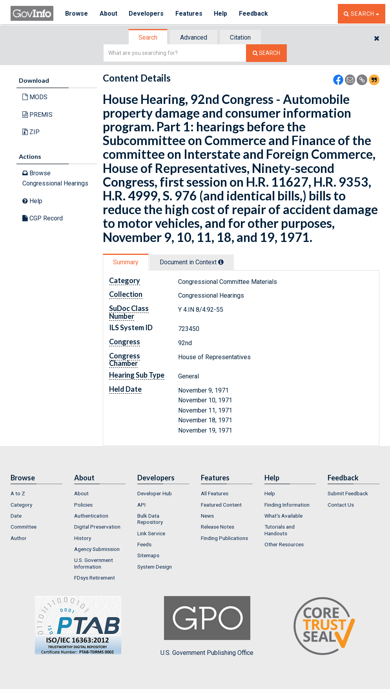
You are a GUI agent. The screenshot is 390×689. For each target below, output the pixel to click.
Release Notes (217, 527)
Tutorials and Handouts (279, 530)
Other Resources (284, 544)
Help (221, 13)
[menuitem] (36, 493)
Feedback (254, 13)
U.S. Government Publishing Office (206, 626)
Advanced (193, 37)
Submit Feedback (348, 493)
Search (148, 37)
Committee (23, 527)
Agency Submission (97, 549)
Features (189, 13)
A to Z (18, 493)
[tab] (148, 37)
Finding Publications (224, 538)
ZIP (31, 132)
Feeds (144, 544)
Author (19, 538)
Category (21, 505)
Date (16, 516)
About (108, 13)
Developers (146, 13)
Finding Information (287, 505)
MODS (34, 97)
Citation (240, 37)
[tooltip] (221, 262)
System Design (154, 567)
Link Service (151, 533)
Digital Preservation (97, 527)
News (207, 516)
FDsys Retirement (94, 577)
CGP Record (42, 218)
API (141, 505)
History (82, 538)
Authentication (91, 516)
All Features (214, 493)
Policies (83, 505)
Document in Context (192, 262)
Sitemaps (148, 555)
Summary (126, 262)
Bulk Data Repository (150, 519)
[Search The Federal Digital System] (266, 53)
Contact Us (341, 505)
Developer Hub (154, 493)
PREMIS (37, 114)
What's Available (283, 516)
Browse (76, 13)
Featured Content (221, 505)
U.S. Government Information (93, 563)
